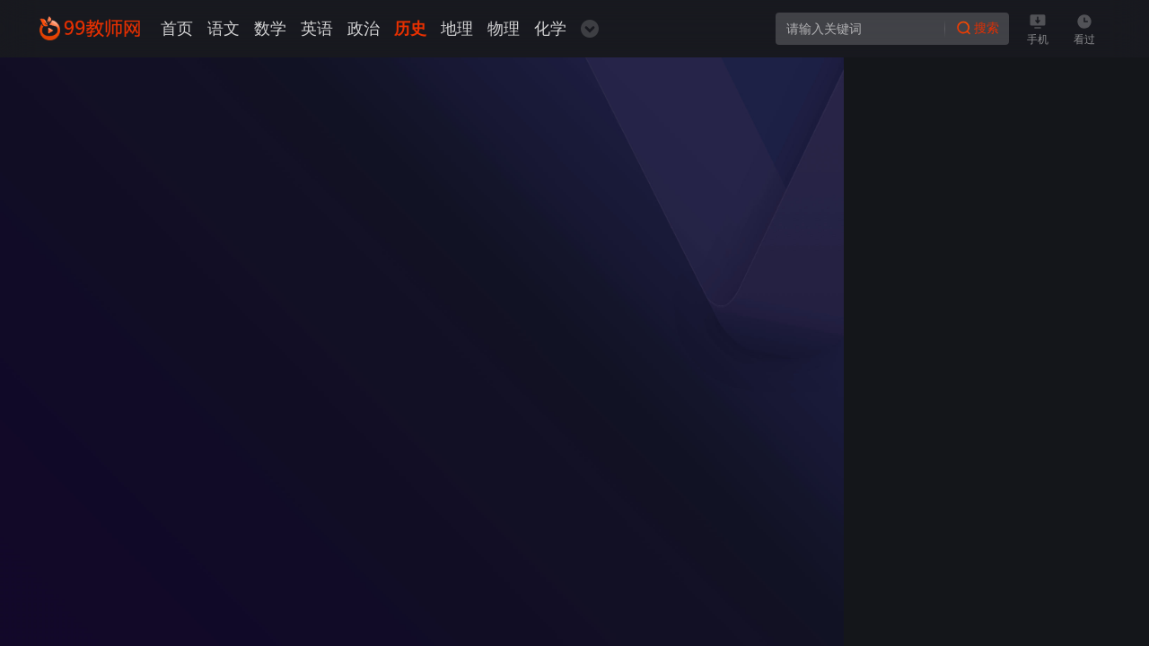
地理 (457, 29)
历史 (410, 29)
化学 (550, 29)
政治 (363, 29)
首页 (177, 29)
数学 (270, 29)
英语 (317, 29)
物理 (503, 29)
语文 (223, 29)
